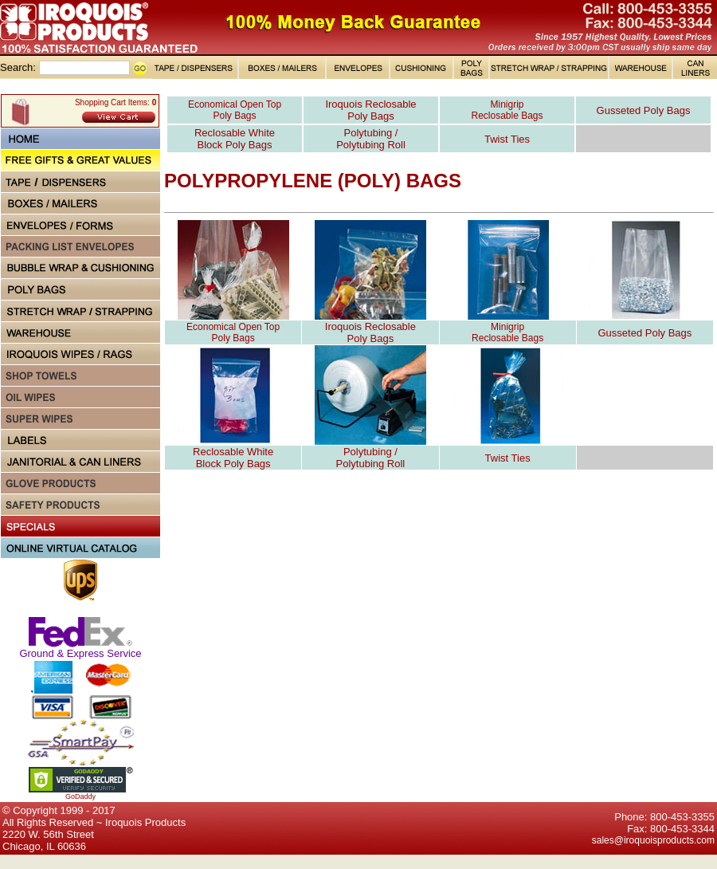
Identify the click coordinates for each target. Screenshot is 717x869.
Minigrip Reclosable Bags (507, 110)
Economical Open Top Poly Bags (234, 110)
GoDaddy (80, 796)
